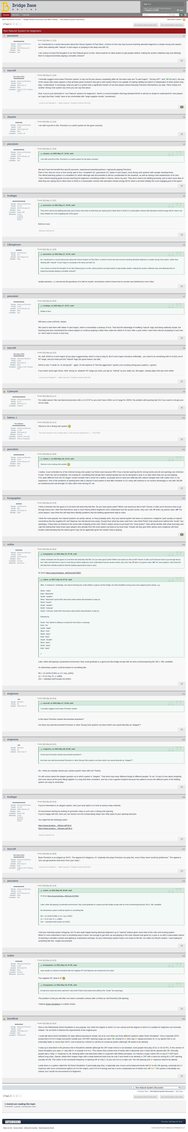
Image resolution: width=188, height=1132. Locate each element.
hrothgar (12, 195)
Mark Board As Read (46, 1128)
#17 (183, 849)
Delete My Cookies (31, 1128)
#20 (183, 1019)
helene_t (12, 417)
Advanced (185, 14)
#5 (184, 196)
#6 (184, 245)
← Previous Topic (142, 1091)
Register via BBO (152, 10)
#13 (183, 545)
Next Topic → (180, 1091)
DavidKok (12, 1018)
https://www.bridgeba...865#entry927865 (63, 573)
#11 (183, 449)
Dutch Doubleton (53, 1004)
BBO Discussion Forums (11, 19)
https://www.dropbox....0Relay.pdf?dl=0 (54, 825)
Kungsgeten (14, 498)
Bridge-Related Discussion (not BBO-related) (40, 19)
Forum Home (18, 1128)
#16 (183, 797)
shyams (11, 117)
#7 (184, 296)
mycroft (11, 70)
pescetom (12, 35)
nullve (10, 544)
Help (180, 10)
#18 (183, 881)
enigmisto (12, 693)
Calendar (25, 15)
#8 (184, 348)
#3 (184, 117)
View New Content (174, 19)
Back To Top (7, 1128)
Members (15, 15)
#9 (184, 391)
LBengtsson (14, 244)
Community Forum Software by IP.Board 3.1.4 (168, 1128)
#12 (183, 498)
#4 (184, 144)
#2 (184, 71)
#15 (183, 740)
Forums (6, 15)
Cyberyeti (12, 391)
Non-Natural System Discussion (72, 19)
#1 (184, 36)
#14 (183, 694)
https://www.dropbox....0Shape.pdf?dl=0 (55, 828)
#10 (183, 418)
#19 (183, 956)
